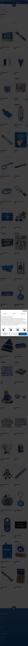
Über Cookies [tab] (23, 313)
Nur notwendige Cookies (5, 334)
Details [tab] (14, 313)
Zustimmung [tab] (5, 313)
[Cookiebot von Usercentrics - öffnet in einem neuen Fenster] (23, 311)
